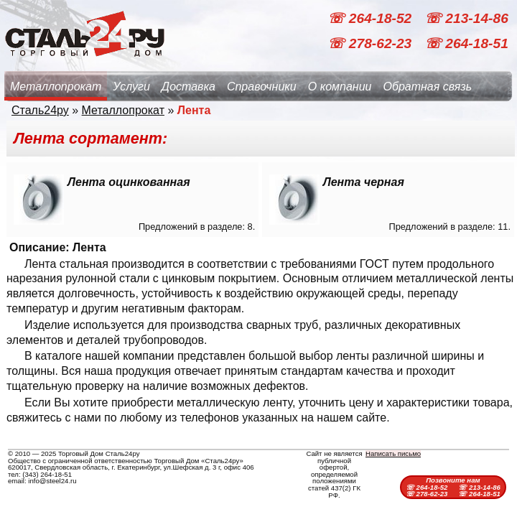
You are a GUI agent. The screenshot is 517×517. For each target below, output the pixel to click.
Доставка (188, 86)
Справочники (262, 86)
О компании (340, 86)
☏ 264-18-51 (466, 43)
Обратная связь (427, 86)
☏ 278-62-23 (371, 43)
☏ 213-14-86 (466, 18)
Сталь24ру (40, 110)
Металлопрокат (55, 86)
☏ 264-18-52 (371, 18)
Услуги (131, 86)
